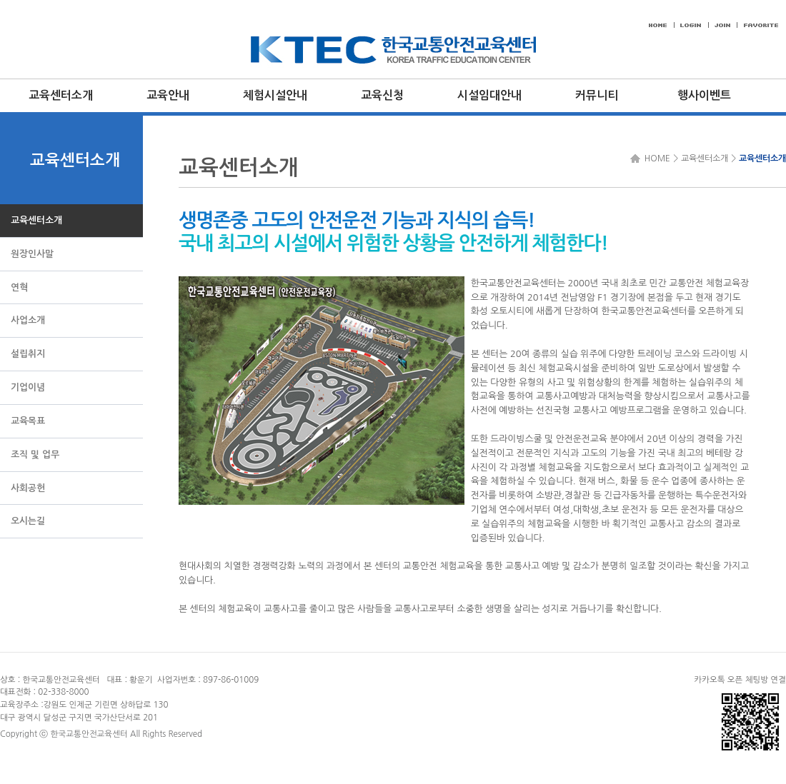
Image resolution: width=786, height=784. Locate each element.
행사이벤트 (704, 95)
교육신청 (382, 95)
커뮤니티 (596, 95)
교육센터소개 (61, 95)
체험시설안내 (275, 95)
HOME (655, 158)
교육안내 (167, 95)
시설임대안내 (489, 95)
